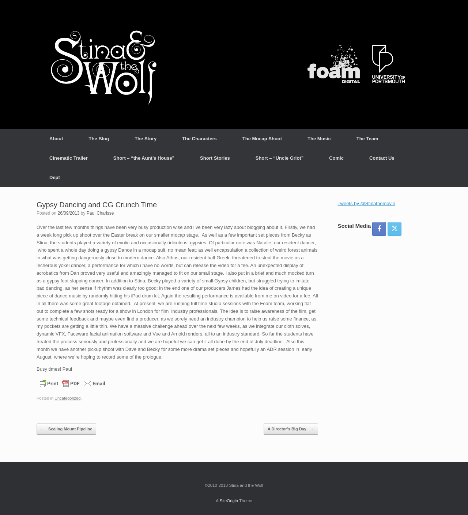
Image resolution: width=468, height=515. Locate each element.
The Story (145, 138)
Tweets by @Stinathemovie (366, 203)
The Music (319, 138)
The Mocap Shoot (262, 138)
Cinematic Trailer (68, 158)
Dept (54, 177)
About (56, 138)
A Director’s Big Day (291, 429)
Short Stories (215, 158)
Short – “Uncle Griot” (279, 158)
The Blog (99, 138)
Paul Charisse (100, 213)
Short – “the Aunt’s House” (143, 158)
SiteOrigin (228, 501)
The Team (367, 138)
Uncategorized (67, 398)
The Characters (199, 138)
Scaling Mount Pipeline (66, 429)
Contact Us (382, 158)
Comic (336, 158)
